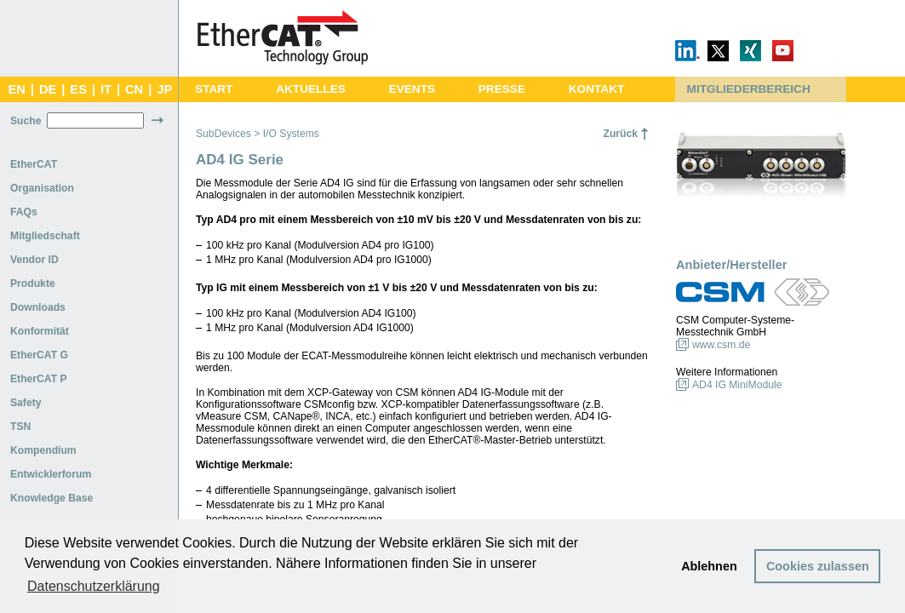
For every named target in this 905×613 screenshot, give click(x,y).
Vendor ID (34, 260)
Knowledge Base (51, 498)
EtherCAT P (38, 379)
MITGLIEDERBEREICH (748, 89)
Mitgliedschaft (45, 236)
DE (47, 89)
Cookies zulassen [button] (817, 566)
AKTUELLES (311, 89)
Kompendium (43, 450)
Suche (25, 121)
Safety (26, 403)
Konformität (39, 331)
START (213, 89)
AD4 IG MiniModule (737, 385)
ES (78, 89)
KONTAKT (597, 89)
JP (164, 89)
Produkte (32, 283)
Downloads (38, 307)
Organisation (42, 188)
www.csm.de (721, 345)
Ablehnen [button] (709, 566)
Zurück (620, 134)
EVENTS (412, 89)
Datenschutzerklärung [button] (93, 586)
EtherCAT (33, 164)
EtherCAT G (39, 355)
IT (106, 89)
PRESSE (501, 89)
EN (16, 89)
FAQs (23, 212)
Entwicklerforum (50, 474)
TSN (20, 427)
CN (134, 89)
